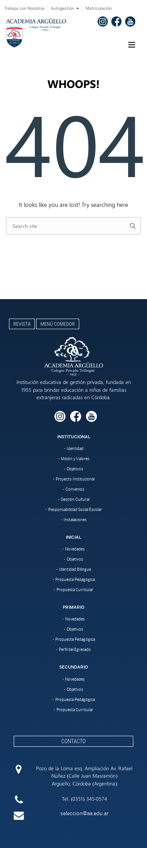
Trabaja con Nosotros (24, 8)
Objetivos (75, 468)
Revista (22, 324)
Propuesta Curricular (74, 589)
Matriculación (98, 8)
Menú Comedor (57, 324)
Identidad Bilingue (75, 569)
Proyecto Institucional (75, 479)
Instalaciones (75, 519)
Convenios (74, 489)
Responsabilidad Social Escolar (75, 509)
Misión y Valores (75, 458)
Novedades (75, 549)
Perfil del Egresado (75, 649)
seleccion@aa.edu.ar (84, 813)
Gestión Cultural (75, 499)
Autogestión (65, 8)
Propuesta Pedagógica (75, 579)
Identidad (75, 448)
